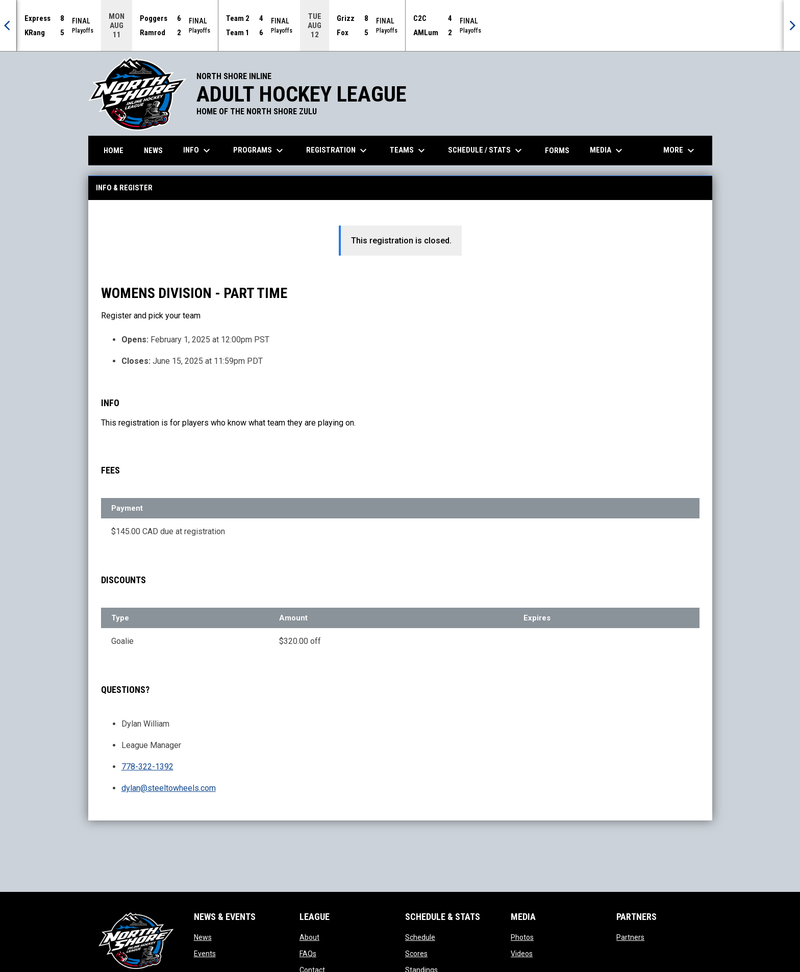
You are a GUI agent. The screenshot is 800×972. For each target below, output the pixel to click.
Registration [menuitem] (337, 150)
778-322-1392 (147, 766)
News (203, 937)
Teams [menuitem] (409, 150)
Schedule (420, 937)
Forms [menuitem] (557, 150)
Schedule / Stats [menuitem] (486, 150)
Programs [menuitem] (259, 150)
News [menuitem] (153, 150)
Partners (630, 937)
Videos (522, 953)
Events (205, 953)
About (309, 937)
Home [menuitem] (113, 150)
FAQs (307, 953)
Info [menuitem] (198, 150)
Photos (522, 937)
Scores (416, 953)
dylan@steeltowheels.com (168, 787)
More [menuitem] (680, 150)
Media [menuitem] (607, 150)
